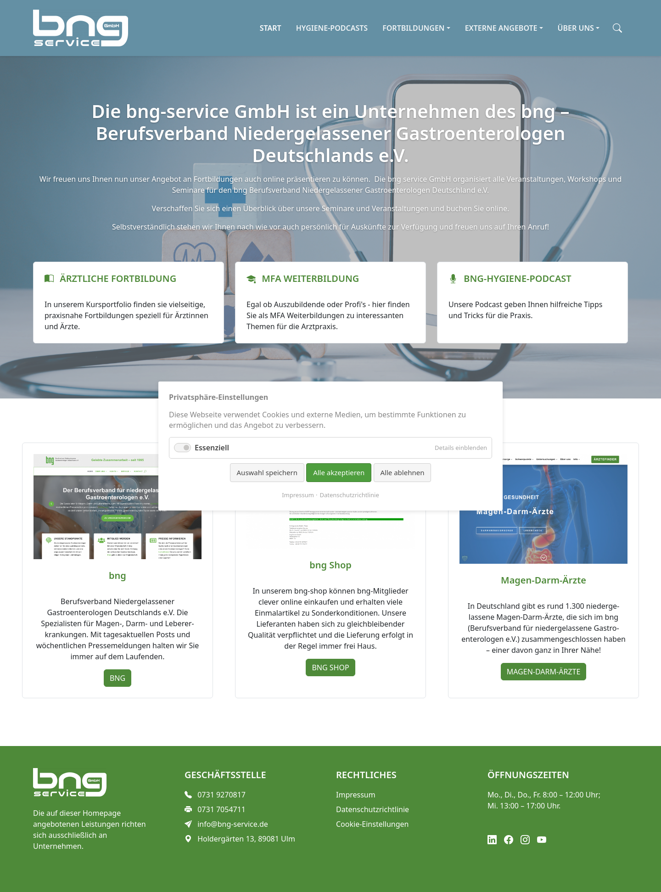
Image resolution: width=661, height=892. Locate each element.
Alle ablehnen (403, 472)
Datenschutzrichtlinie (349, 495)
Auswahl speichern (267, 472)
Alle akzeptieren (338, 472)
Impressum (298, 495)
